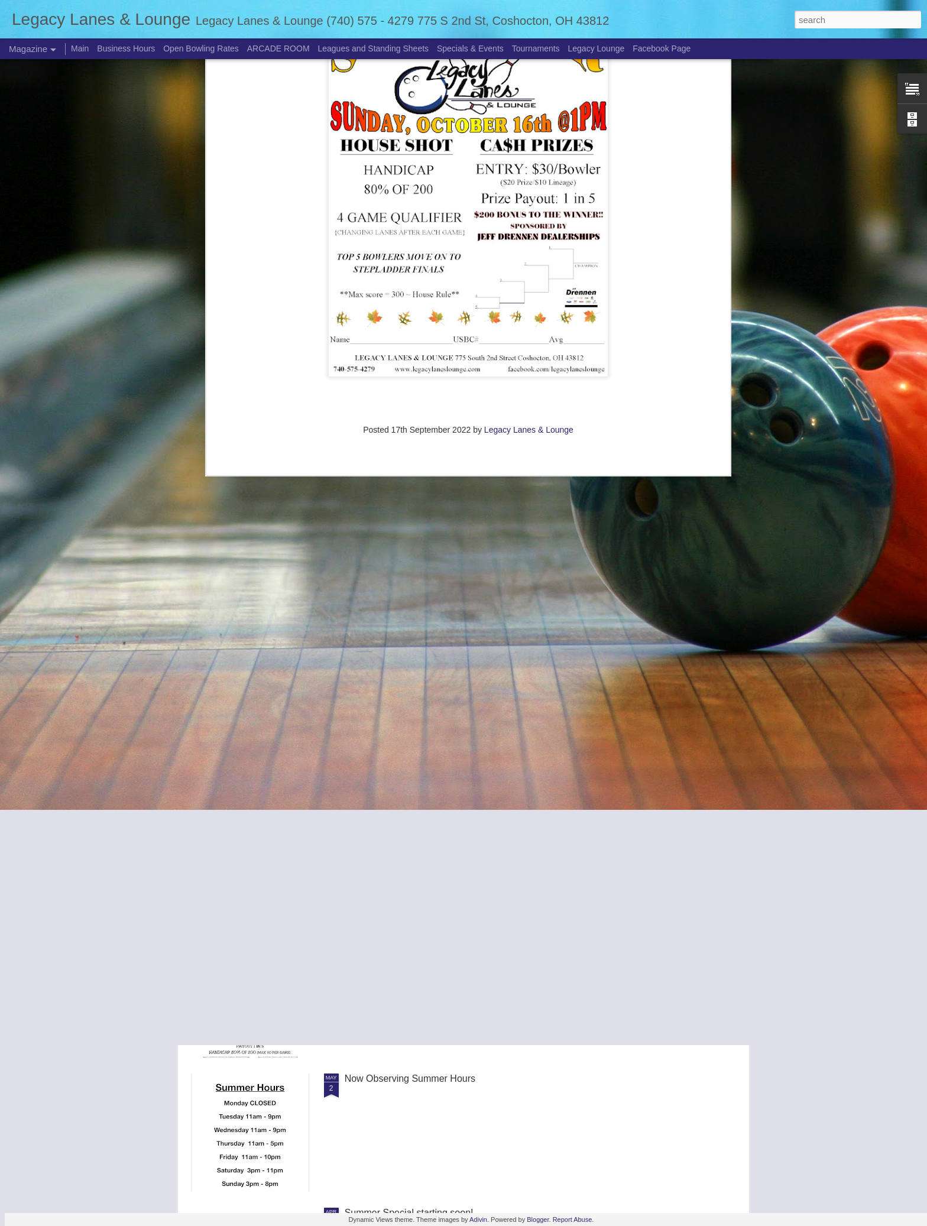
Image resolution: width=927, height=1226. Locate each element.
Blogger (538, 1219)
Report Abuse (572, 1219)
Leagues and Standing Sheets (373, 48)
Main (80, 48)
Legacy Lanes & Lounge (528, 76)
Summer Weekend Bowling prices (416, 810)
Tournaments (536, 48)
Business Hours (126, 48)
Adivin (478, 1219)
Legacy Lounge (596, 48)
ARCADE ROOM (278, 48)
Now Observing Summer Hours (410, 1078)
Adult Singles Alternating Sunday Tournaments (442, 944)
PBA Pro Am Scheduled (394, 676)
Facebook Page (662, 48)
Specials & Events (470, 48)
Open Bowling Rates (201, 48)
